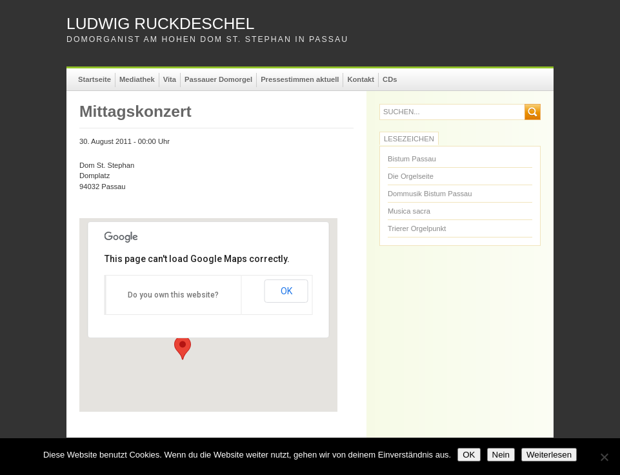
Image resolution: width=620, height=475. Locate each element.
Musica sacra (409, 211)
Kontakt (360, 79)
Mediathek (137, 79)
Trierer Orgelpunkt (417, 228)
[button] (182, 348)
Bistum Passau (412, 159)
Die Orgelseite (411, 176)
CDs (390, 79)
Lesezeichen (409, 139)
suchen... (401, 112)
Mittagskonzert (135, 111)
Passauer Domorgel (218, 79)
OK (286, 291)
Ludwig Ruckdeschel (160, 23)
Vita (169, 79)
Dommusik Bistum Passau (430, 193)
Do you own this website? (173, 294)
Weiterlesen (549, 455)
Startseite (94, 79)
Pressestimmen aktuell (300, 79)
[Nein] (603, 456)
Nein (501, 455)
